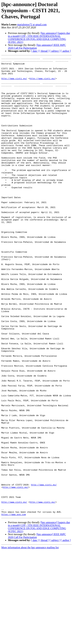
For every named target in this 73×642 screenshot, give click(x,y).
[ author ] (66, 51)
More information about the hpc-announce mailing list (30, 639)
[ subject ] (55, 51)
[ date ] (35, 51)
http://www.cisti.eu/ (14, 82)
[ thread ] (44, 51)
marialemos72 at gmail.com (32, 24)
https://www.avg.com (13, 606)
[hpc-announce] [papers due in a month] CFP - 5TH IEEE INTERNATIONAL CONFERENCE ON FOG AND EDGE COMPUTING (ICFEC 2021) (39, 37)
